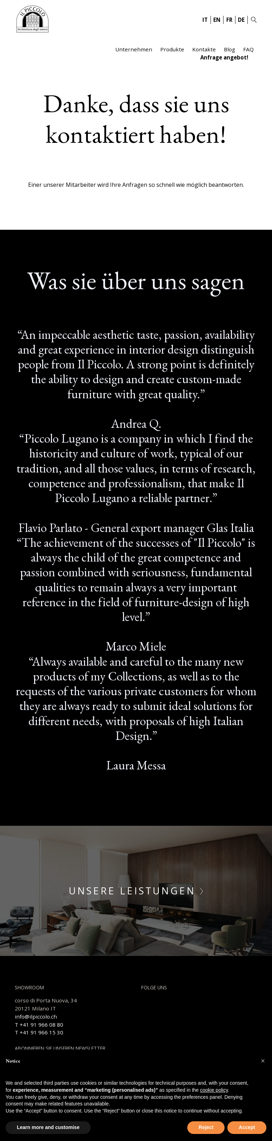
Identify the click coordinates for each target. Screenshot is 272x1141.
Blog (229, 49)
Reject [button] (206, 1127)
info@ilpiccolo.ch (36, 1016)
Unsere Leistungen (136, 890)
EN (216, 19)
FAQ (248, 49)
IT (205, 19)
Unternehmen (133, 49)
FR (229, 19)
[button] (262, 1060)
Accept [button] (247, 1127)
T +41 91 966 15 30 (39, 1032)
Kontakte (204, 49)
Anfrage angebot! (224, 57)
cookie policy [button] (214, 1090)
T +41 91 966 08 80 (39, 1024)
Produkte (172, 49)
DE (241, 19)
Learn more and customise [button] (48, 1127)
